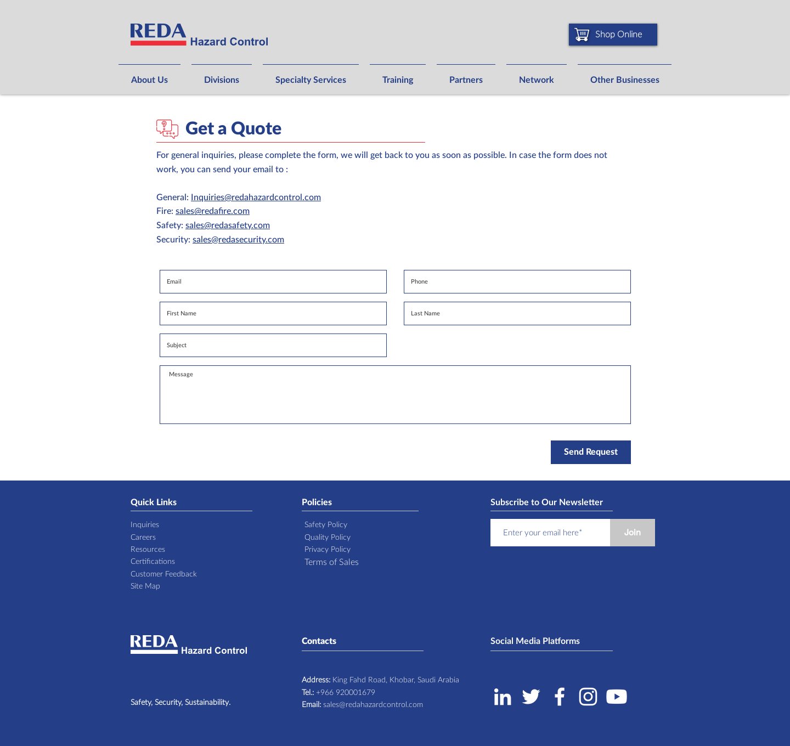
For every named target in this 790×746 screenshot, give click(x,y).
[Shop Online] (613, 35)
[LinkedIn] (502, 697)
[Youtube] (617, 697)
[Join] (632, 532)
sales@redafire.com (213, 211)
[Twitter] (531, 697)
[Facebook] (560, 697)
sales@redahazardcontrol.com (362, 705)
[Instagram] (588, 697)
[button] (149, 75)
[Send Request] (591, 452)
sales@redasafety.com (227, 225)
